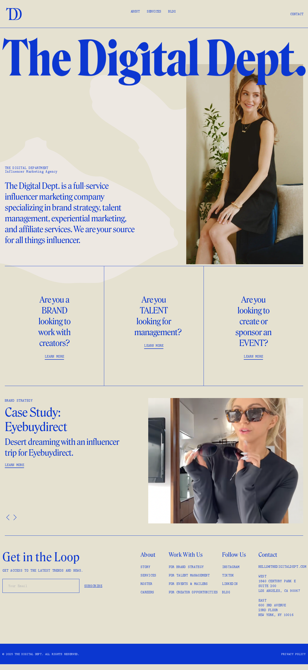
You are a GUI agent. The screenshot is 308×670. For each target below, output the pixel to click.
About (135, 11)
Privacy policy (293, 654)
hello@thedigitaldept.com (282, 566)
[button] (8, 517)
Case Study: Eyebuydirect (37, 419)
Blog (171, 11)
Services (154, 11)
